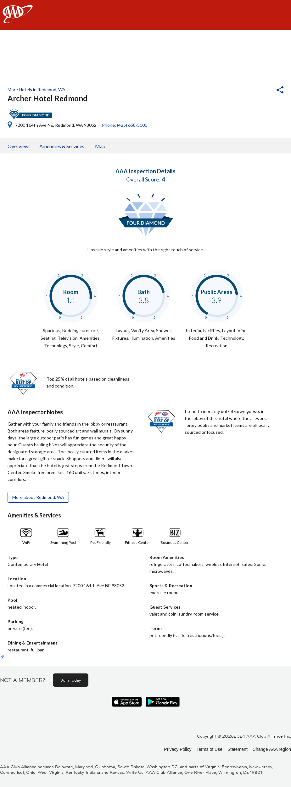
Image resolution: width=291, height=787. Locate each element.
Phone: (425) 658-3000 (124, 125)
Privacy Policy (177, 749)
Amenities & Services (61, 146)
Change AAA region (272, 749)
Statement (237, 749)
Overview (18, 146)
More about (38, 497)
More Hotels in (36, 89)
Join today (70, 680)
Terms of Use (209, 749)
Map (100, 146)
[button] (263, 90)
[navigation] (145, 15)
